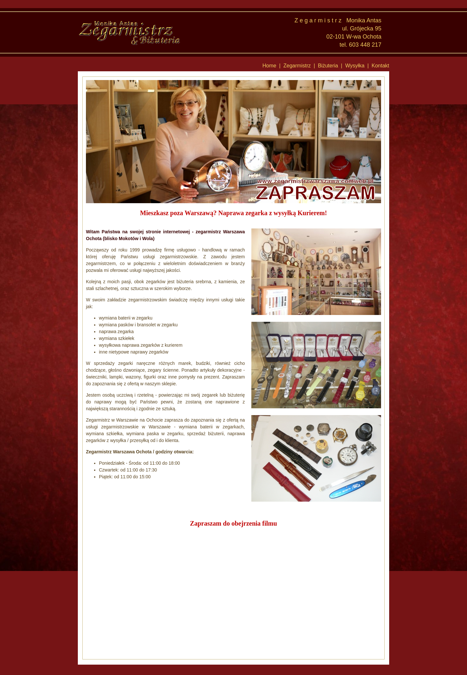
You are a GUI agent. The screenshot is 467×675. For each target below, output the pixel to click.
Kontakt (380, 65)
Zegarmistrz (297, 65)
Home (269, 65)
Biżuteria (328, 65)
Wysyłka (354, 65)
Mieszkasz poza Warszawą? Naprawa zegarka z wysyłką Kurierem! (233, 212)
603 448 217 (365, 44)
